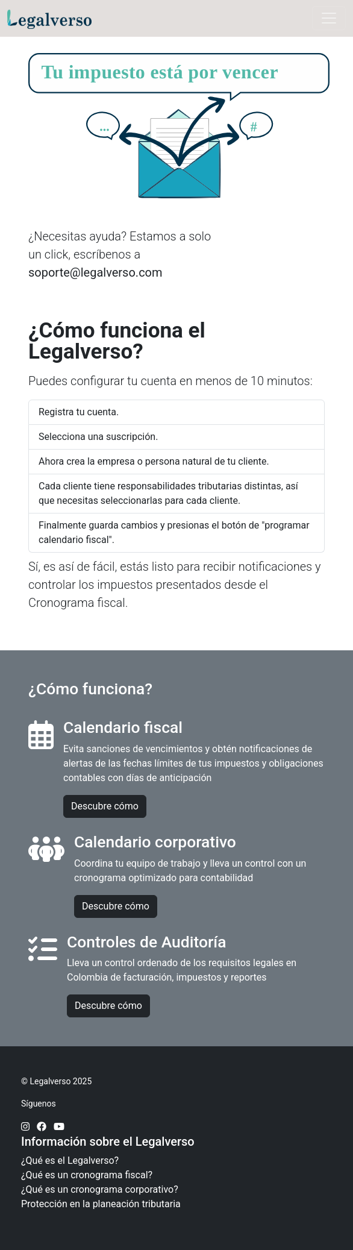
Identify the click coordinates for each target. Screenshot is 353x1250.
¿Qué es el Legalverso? (70, 1160)
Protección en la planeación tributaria (101, 1204)
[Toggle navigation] (329, 18)
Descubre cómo (105, 806)
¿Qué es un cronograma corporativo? (99, 1189)
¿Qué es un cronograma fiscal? (86, 1175)
